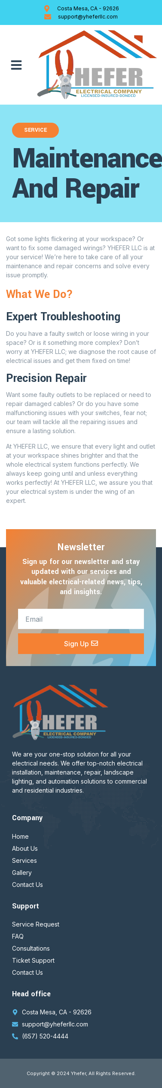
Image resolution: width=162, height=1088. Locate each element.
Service (35, 130)
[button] (16, 65)
